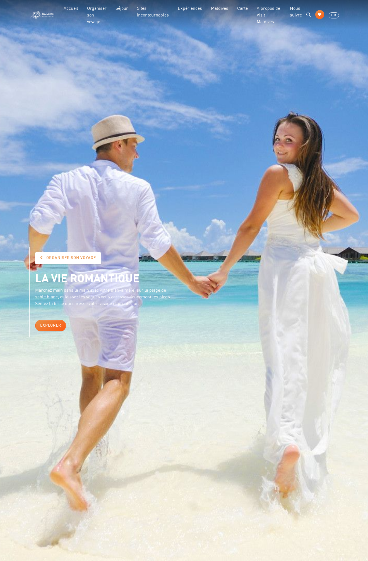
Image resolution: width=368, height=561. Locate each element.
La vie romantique (87, 277)
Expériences (190, 7)
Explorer (50, 325)
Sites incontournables (153, 11)
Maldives (219, 7)
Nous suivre (296, 11)
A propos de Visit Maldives (268, 14)
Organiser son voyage (97, 14)
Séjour (122, 7)
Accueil (71, 7)
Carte (242, 7)
